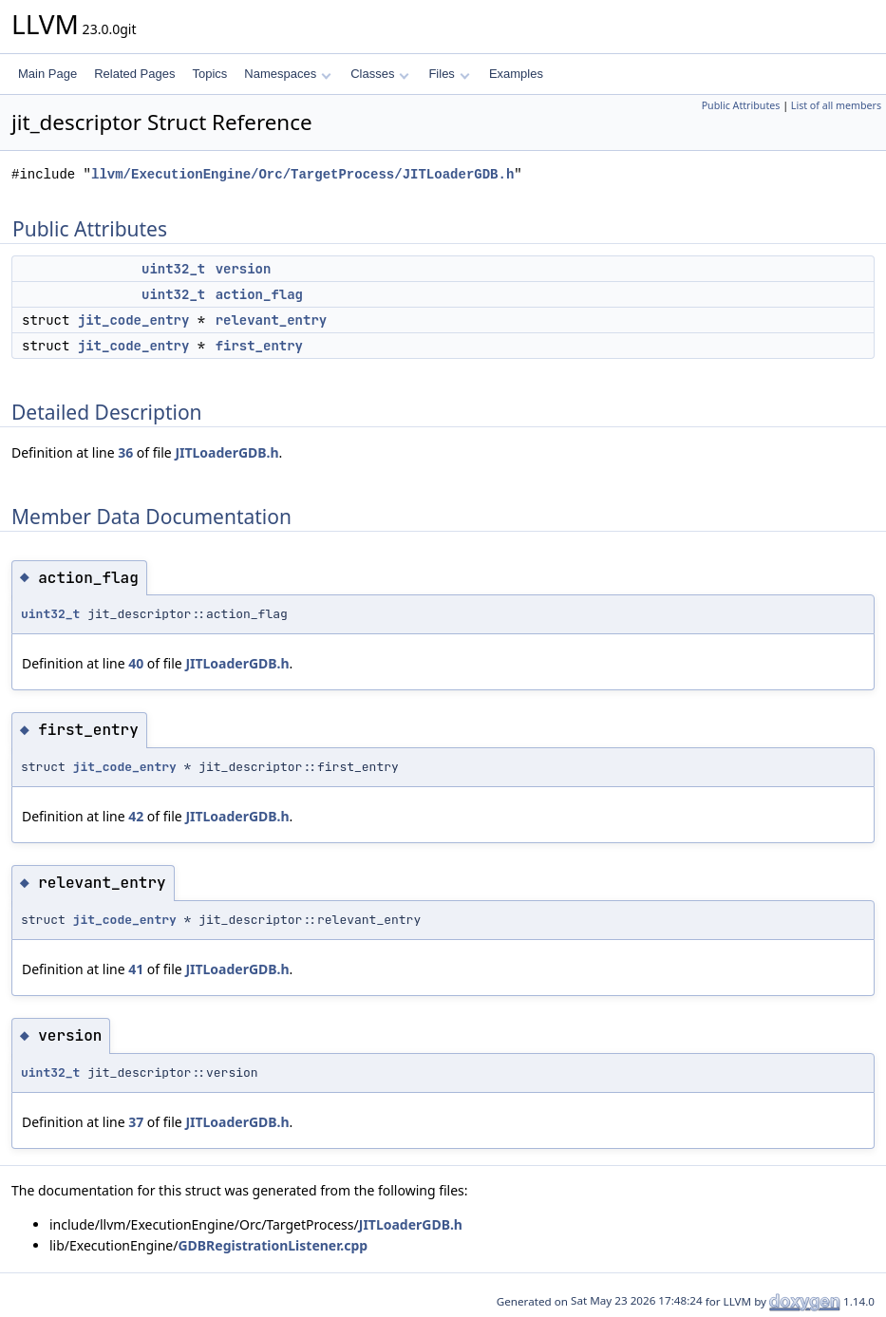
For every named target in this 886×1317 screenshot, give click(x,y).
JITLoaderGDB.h (226, 452)
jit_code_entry (134, 320)
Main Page (47, 73)
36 (125, 452)
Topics (209, 73)
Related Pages (134, 73)
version (244, 268)
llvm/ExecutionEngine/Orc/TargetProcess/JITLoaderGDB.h (302, 174)
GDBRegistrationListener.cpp (273, 1245)
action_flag (259, 294)
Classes (379, 73)
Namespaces (287, 73)
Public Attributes (741, 105)
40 (135, 663)
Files (448, 73)
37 (135, 1122)
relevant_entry (272, 320)
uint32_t (173, 268)
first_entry (259, 345)
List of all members (836, 105)
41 (135, 969)
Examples (516, 73)
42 (135, 816)
